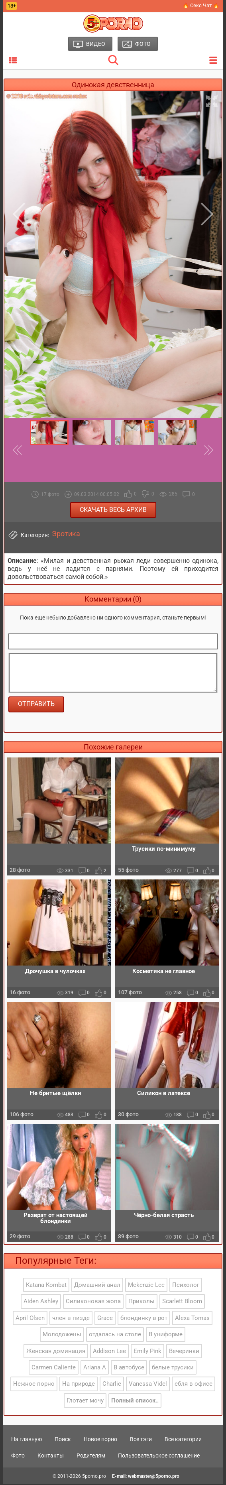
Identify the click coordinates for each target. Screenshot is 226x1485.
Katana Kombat (46, 1286)
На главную (26, 1440)
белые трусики (173, 1369)
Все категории (183, 1440)
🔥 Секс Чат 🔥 (201, 5)
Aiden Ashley (41, 1302)
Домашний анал (97, 1286)
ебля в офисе (193, 1385)
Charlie (111, 1385)
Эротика (66, 534)
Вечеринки (184, 1352)
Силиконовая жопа (93, 1302)
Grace (105, 1319)
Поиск (63, 1440)
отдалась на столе (115, 1335)
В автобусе (129, 1369)
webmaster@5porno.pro (153, 1478)
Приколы (141, 1302)
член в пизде (71, 1319)
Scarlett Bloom (182, 1302)
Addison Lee (109, 1352)
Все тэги (141, 1440)
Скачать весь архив (113, 509)
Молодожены (62, 1335)
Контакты (50, 1457)
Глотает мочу (85, 1401)
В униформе (166, 1335)
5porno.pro (94, 1478)
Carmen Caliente (53, 1369)
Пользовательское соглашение (159, 1457)
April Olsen (30, 1319)
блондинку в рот (143, 1319)
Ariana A (94, 1369)
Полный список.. (135, 1401)
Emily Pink (147, 1352)
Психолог (185, 1286)
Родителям (91, 1457)
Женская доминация (55, 1352)
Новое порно (100, 1440)
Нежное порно (34, 1385)
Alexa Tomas (192, 1319)
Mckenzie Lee (146, 1286)
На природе (78, 1385)
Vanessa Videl (148, 1385)
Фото (18, 1457)
